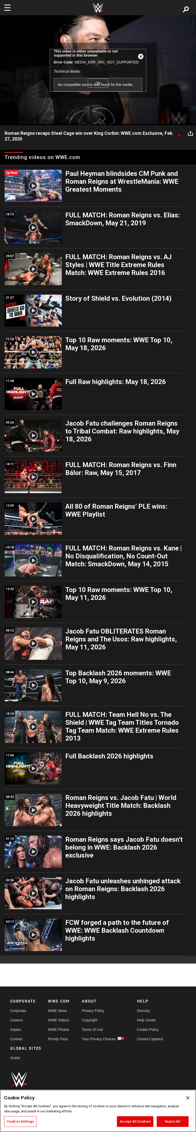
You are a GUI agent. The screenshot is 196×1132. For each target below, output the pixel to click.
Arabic (15, 1058)
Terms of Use (92, 1030)
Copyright (89, 1020)
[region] (98, 1111)
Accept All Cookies (135, 1121)
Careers (16, 1020)
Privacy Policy (93, 1011)
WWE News (57, 1011)
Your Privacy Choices (99, 1039)
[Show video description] (179, 133)
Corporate (18, 1011)
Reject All (172, 1121)
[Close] (187, 1097)
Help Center (146, 1020)
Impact (15, 1030)
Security (143, 1011)
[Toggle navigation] (7, 7)
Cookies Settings (20, 1121)
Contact (16, 1039)
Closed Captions (150, 1039)
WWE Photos (58, 1030)
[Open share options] (190, 133)
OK (98, 83)
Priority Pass (58, 1039)
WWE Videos (58, 1020)
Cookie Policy (148, 1030)
